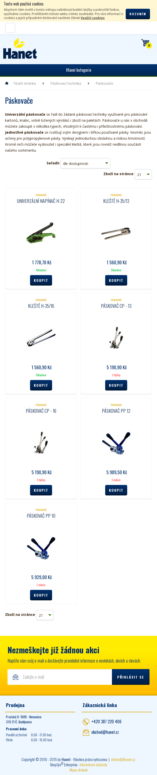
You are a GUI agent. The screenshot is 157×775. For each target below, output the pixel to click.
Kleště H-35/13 (116, 201)
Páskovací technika (65, 83)
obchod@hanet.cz (105, 732)
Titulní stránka (24, 83)
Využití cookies (93, 18)
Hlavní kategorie (78, 70)
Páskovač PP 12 (116, 410)
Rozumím (137, 14)
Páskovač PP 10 (41, 515)
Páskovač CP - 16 (41, 410)
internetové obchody (93, 764)
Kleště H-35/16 (41, 306)
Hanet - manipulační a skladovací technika (20, 48)
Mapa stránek (79, 770)
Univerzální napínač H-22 (41, 201)
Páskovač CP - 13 (116, 306)
